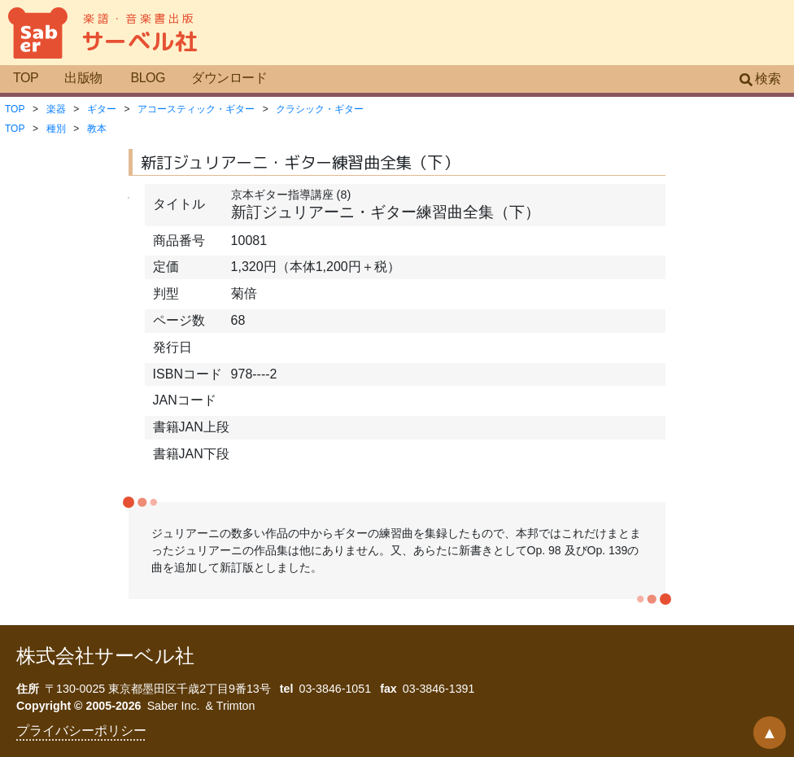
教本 (97, 128)
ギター (101, 109)
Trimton (235, 705)
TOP (25, 78)
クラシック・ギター (320, 109)
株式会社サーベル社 (105, 656)
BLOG (147, 78)
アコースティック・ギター (196, 109)
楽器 (56, 109)
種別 (56, 128)
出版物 (83, 78)
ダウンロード (229, 78)
